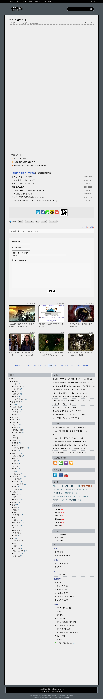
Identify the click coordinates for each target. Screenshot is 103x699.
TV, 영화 (31, 173)
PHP (16, 435)
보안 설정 (72, 500)
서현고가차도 (68, 493)
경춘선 (17, 517)
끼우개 (17, 412)
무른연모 (17, 453)
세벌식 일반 (19, 386)
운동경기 (18, 481)
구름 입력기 (59, 582)
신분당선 (18, 525)
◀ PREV (17, 366)
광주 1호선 (18, 530)
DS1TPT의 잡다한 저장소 (64, 608)
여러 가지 (18, 499)
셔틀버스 (18, 556)
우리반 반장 (57, 493)
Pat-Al (67, 697)
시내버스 (18, 548)
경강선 (17, 512)
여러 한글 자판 (20, 399)
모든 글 (15, 379)
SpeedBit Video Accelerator (62, 496)
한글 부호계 (17, 402)
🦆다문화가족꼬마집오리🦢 (65, 643)
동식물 (17, 494)
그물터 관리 (17, 422)
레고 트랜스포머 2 (20, 158)
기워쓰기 (18, 409)
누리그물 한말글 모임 (62, 563)
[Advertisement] (51, 44)
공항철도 (18, 520)
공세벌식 (18, 389)
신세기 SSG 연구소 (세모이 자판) (67, 632)
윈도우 (17, 463)
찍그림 (15, 492)
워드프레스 (17, 417)
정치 (16, 487)
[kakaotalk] (52, 214)
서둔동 (77, 493)
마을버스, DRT (20, 551)
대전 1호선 (18, 533)
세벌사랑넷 (59, 615)
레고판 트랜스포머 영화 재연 (25, 162)
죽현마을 (85, 496)
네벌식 (16, 396)
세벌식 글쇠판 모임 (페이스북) (65, 622)
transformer (29, 221)
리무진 (68, 489)
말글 (15, 404)
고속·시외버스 (19, 541)
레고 (37, 221)
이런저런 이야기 (19, 173)
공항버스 (18, 546)
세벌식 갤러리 (60, 618)
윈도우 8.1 (86, 489)
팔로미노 (64, 500)
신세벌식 (18, 391)
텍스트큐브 (17, 407)
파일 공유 (18, 474)
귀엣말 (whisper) (19, 260)
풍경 (16, 497)
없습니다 (56, 489)
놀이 (16, 458)
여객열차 (16, 502)
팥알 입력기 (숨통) (61, 600)
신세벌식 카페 (60, 636)
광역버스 (17, 543)
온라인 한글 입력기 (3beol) (64, 596)
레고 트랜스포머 (17, 19)
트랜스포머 (53, 221)
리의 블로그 (59, 611)
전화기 (16, 451)
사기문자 (77, 496)
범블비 (44, 221)
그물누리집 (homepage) (39, 254)
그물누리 (16, 440)
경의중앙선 (18, 515)
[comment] (51, 275)
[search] (79, 9)
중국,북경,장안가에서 (62, 555)
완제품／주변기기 (21, 448)
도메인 (16, 427)
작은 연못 (58, 639)
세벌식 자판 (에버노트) (63, 629)
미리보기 (56, 500)
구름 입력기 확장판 (61, 586)
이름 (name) (21, 243)
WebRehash (69, 695)
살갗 (16, 414)
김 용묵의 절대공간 (61, 589)
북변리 (80, 500)
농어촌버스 (18, 553)
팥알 (92, 23)
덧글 (92, 227)
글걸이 (50, 689)
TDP (62, 489)
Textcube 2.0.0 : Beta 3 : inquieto (51, 691)
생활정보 (18, 479)
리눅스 (17, 466)
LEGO (20, 221)
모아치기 (17, 394)
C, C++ (17, 469)
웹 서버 (17, 425)
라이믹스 (16, 420)
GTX (16, 528)
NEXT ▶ (86, 366)
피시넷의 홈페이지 (61, 575)
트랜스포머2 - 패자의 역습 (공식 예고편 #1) (30, 165)
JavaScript (18, 432)
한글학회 (58, 567)
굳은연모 (16, 443)
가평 (78, 486)
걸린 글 (85, 227)
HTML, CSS (19, 430)
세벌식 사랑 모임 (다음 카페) (65, 625)
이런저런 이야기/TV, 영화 (18, 23)
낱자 (73, 489)
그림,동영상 (19, 456)
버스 (15, 538)
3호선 (16, 510)
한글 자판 (17, 381)
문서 (16, 461)
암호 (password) (21, 248)
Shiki (49, 697)
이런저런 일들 (19, 484)
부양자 (79, 489)
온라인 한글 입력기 (61, 593)
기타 (16, 535)
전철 (15, 505)
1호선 (16, 507)
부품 (16, 445)
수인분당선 (18, 523)
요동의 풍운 (59, 552)
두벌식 (17, 384)
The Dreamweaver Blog (52, 695)
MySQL (17, 438)
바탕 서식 (56, 486)
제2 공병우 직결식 (68, 486)
